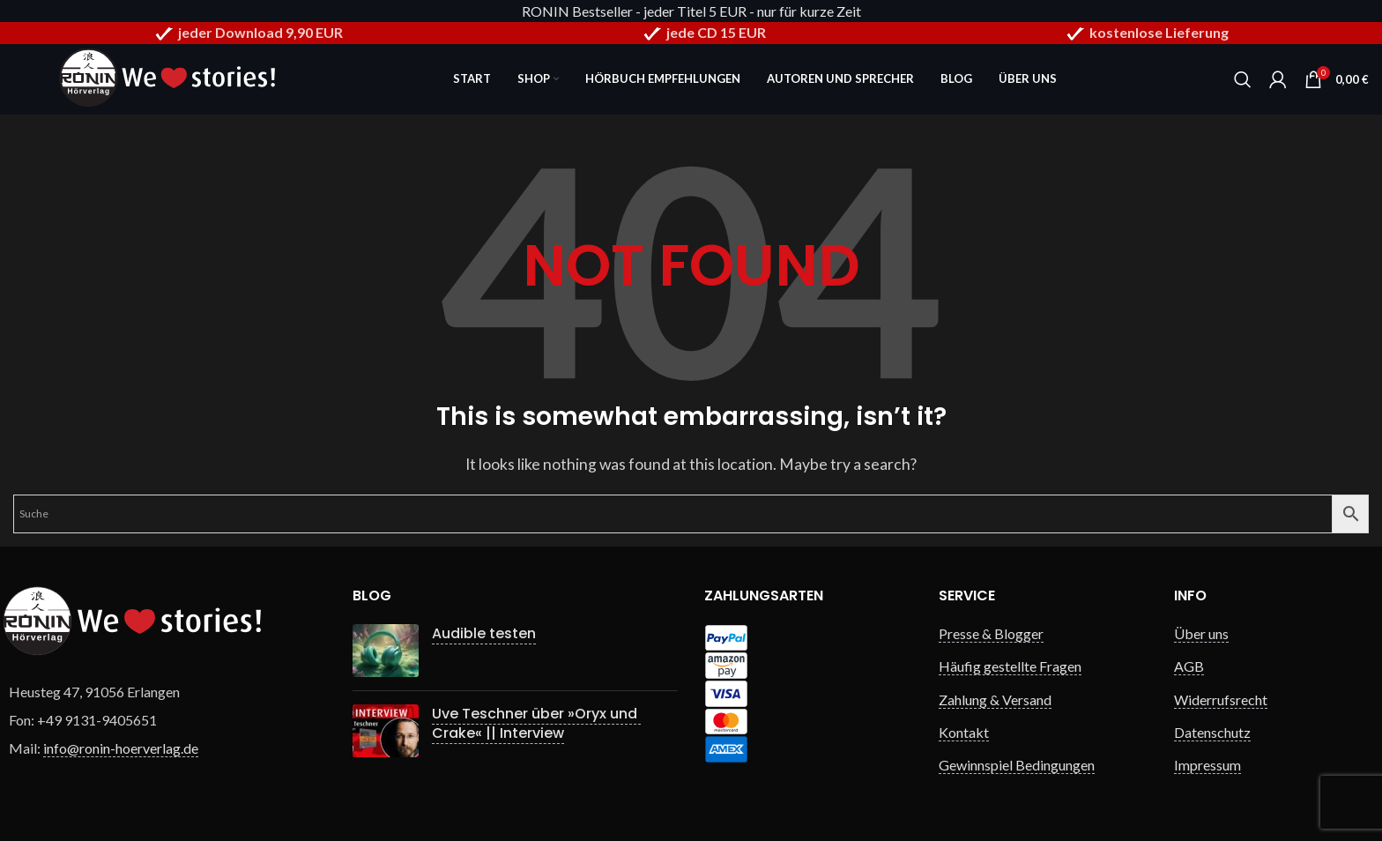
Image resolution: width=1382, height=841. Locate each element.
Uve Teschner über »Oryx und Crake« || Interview (536, 723)
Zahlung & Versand (995, 699)
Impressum (1207, 764)
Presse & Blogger (991, 633)
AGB (1189, 666)
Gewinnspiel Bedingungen (1017, 764)
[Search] (1242, 79)
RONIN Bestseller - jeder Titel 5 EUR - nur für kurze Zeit (691, 11)
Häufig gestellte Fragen (1010, 666)
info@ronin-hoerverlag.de (120, 748)
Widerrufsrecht (1220, 699)
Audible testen (484, 633)
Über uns (1201, 633)
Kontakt (964, 732)
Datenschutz (1212, 732)
